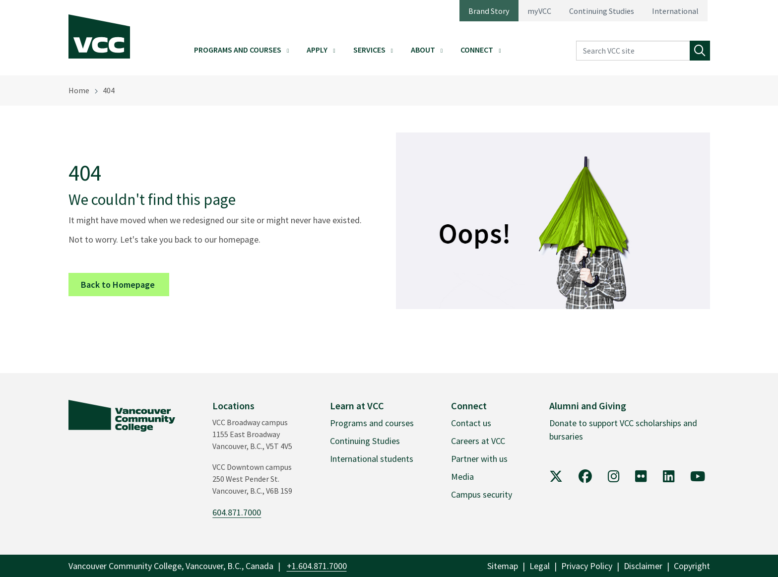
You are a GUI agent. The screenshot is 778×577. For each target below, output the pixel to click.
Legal (539, 566)
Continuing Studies (601, 11)
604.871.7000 (236, 512)
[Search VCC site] (633, 51)
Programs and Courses (237, 50)
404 (109, 90)
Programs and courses (372, 423)
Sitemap (502, 566)
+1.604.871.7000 (317, 566)
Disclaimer (643, 566)
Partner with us (479, 458)
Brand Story (489, 11)
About (423, 50)
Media (462, 476)
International (675, 11)
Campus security (481, 494)
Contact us (471, 423)
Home (78, 90)
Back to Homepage (125, 283)
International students (371, 458)
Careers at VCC (478, 441)
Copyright (692, 566)
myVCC (539, 11)
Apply (317, 50)
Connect (476, 50)
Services (369, 50)
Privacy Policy (586, 566)
